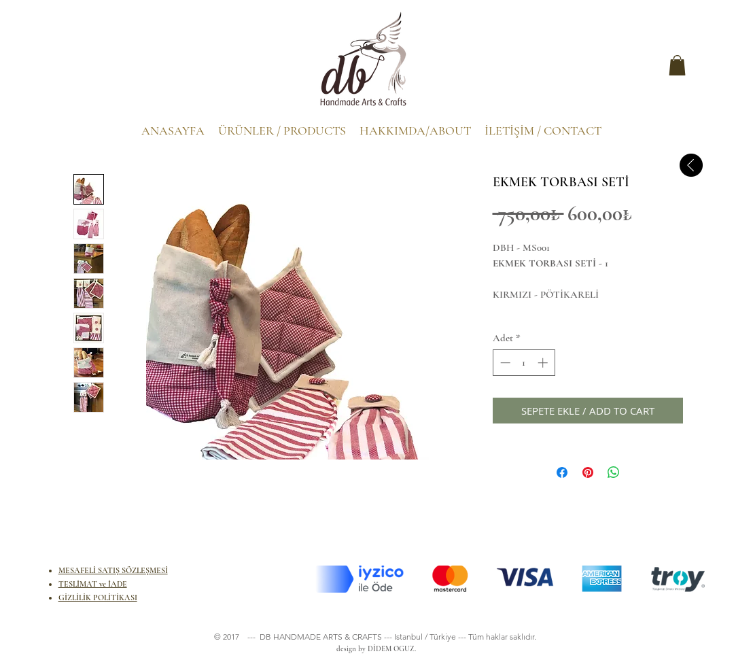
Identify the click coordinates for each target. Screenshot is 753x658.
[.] (87, 68)
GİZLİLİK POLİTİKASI (97, 597)
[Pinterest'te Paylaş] (588, 472)
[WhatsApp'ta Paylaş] (614, 472)
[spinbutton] (523, 362)
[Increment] (544, 362)
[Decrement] (504, 362)
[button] (677, 65)
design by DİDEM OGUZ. (374, 648)
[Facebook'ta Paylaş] (562, 472)
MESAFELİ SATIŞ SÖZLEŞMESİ (113, 570)
